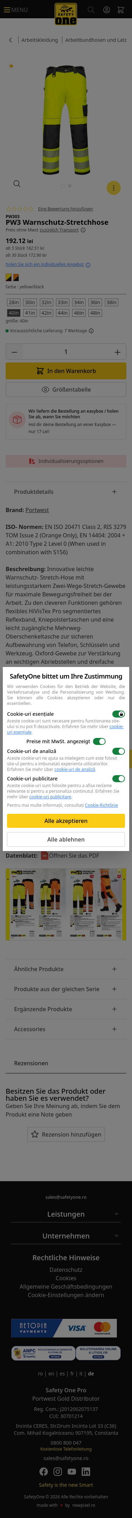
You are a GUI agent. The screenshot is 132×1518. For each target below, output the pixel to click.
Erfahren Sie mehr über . (65, 729)
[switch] (118, 714)
